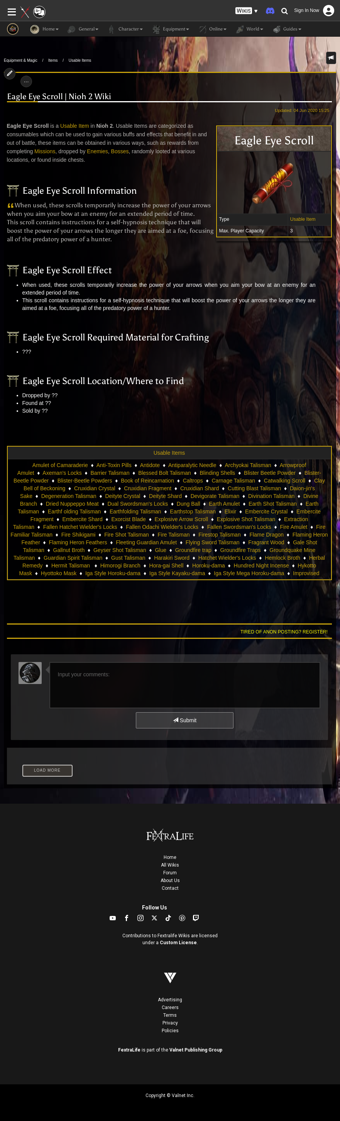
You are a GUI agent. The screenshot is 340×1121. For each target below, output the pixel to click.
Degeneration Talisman (68, 496)
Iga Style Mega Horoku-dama (249, 573)
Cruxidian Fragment (147, 488)
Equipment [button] (170, 29)
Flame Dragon (266, 535)
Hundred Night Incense (261, 565)
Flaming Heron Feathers (78, 542)
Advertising (170, 999)
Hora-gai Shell (166, 565)
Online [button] (212, 29)
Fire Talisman (174, 535)
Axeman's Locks (62, 473)
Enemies (97, 151)
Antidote (150, 465)
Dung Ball (188, 504)
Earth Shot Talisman (273, 504)
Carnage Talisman (233, 481)
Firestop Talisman (219, 535)
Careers (170, 1007)
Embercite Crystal (266, 511)
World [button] (248, 29)
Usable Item (303, 219)
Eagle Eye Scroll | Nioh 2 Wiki (59, 96)
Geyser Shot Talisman (119, 550)
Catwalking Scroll (284, 481)
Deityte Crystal (122, 496)
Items (53, 60)
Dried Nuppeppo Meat (72, 504)
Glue (160, 550)
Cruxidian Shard (199, 488)
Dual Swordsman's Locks (137, 504)
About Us (170, 880)
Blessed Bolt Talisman (164, 473)
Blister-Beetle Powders (85, 481)
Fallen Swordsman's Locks (239, 527)
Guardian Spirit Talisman (73, 558)
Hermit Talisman (71, 565)
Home (170, 857)
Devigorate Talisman (215, 496)
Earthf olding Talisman (74, 511)
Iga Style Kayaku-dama (177, 573)
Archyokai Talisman (248, 465)
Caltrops (193, 481)
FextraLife (129, 1050)
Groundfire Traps (240, 550)
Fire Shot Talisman (126, 535)
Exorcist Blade (128, 519)
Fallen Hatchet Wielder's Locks (80, 527)
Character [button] (124, 29)
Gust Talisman (128, 558)
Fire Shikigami (78, 535)
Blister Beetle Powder (270, 473)
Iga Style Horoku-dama (112, 573)
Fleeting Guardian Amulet (146, 542)
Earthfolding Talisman (135, 511)
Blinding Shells (217, 473)
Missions (44, 151)
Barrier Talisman (110, 473)
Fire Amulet (294, 527)
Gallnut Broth (69, 550)
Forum (170, 872)
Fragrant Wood (266, 542)
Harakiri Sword (171, 558)
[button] (247, 11)
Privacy (170, 1023)
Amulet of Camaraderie (60, 465)
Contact (170, 888)
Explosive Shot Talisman (246, 519)
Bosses (120, 151)
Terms (170, 1015)
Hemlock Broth (282, 558)
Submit (184, 720)
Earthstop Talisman (193, 511)
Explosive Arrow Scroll (181, 519)
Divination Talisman (271, 496)
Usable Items (80, 60)
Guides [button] (286, 29)
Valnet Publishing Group (195, 1050)
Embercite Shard (82, 519)
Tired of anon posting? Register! (284, 632)
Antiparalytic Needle (192, 465)
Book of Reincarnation (147, 481)
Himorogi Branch (120, 565)
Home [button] (44, 29)
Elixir (230, 511)
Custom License (178, 942)
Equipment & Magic (20, 60)
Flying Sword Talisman (213, 542)
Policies (170, 1030)
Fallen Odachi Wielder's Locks (162, 527)
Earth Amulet (224, 504)
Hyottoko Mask (59, 573)
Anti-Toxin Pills (114, 465)
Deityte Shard (165, 496)
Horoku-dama (208, 565)
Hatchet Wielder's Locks (227, 558)
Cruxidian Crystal (94, 488)
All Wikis (170, 865)
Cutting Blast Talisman (254, 488)
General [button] (82, 29)
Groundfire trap (193, 550)
